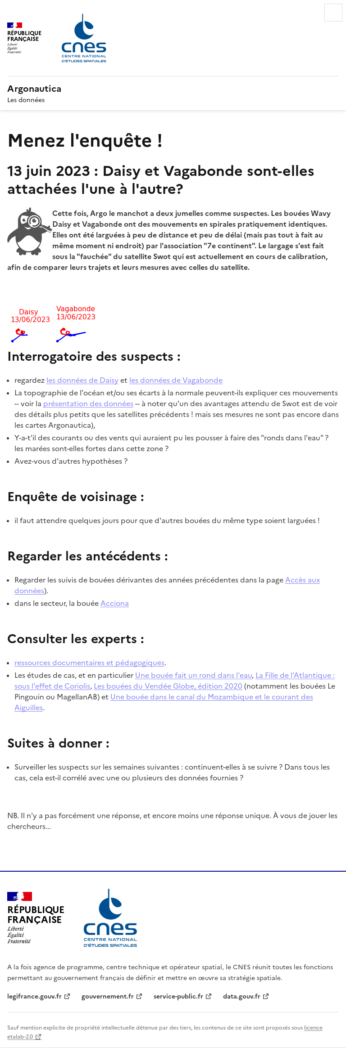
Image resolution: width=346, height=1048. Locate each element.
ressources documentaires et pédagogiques (89, 662)
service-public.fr (178, 995)
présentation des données (88, 403)
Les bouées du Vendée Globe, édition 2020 (168, 685)
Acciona (114, 603)
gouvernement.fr (108, 995)
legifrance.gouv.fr (34, 995)
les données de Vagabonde (176, 380)
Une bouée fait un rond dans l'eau (193, 675)
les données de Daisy (82, 380)
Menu (333, 13)
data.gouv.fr (241, 995)
